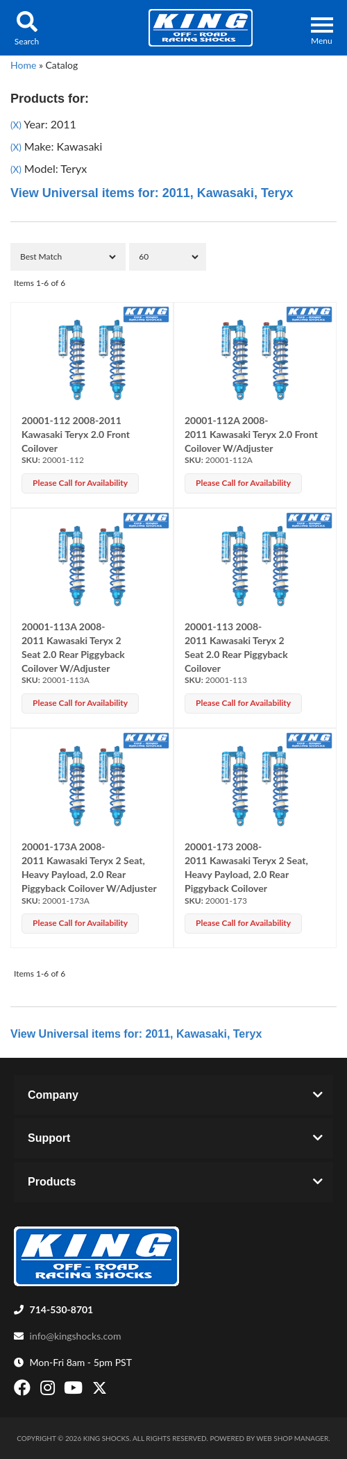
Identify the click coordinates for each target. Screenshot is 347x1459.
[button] (26, 28)
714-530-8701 (62, 1309)
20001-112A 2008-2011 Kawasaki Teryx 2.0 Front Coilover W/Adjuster (251, 434)
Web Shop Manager (292, 1438)
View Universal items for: (152, 193)
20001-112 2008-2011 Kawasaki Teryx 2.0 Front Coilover (76, 434)
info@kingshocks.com (75, 1336)
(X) (16, 124)
